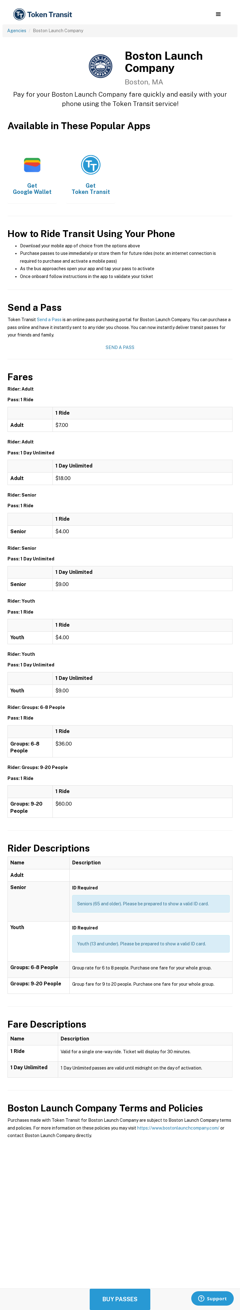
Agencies (16, 30)
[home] (43, 14)
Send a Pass (49, 319)
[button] (218, 14)
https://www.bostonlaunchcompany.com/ (178, 1127)
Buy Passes (120, 1299)
